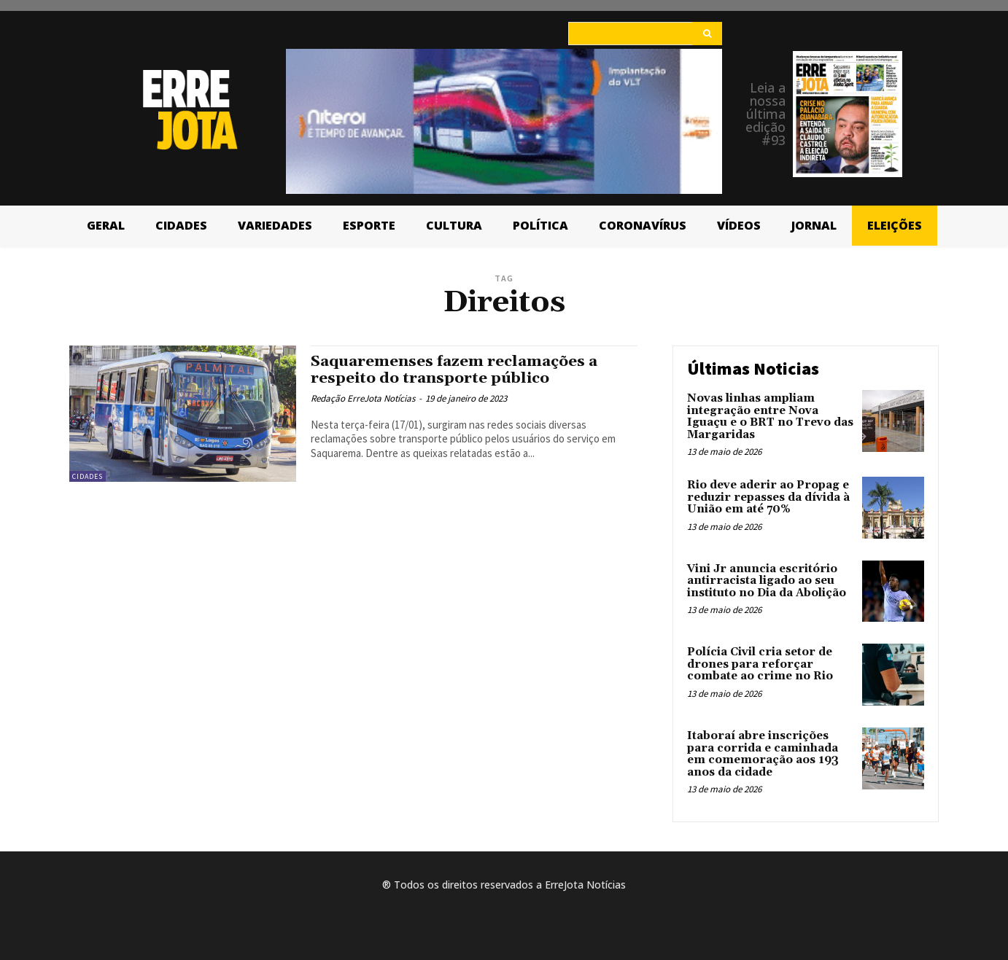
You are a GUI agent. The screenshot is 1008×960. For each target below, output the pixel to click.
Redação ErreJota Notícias (363, 398)
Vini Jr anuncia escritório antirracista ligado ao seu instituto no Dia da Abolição (766, 581)
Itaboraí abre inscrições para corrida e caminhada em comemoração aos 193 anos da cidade (763, 754)
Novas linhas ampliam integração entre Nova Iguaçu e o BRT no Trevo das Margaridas (770, 416)
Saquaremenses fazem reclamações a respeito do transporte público (458, 370)
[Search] (707, 33)
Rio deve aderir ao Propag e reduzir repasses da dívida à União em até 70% (768, 497)
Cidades (87, 476)
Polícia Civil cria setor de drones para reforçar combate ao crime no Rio (760, 664)
